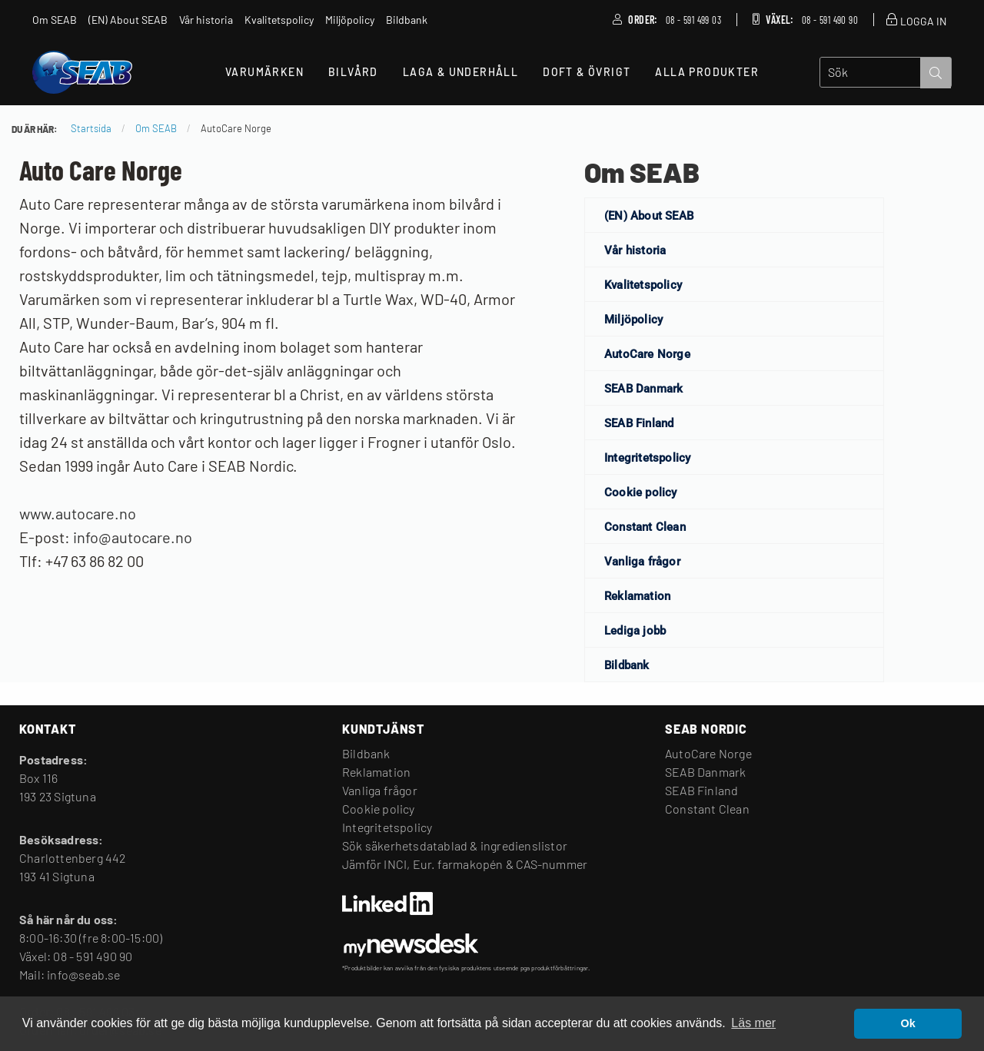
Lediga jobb (635, 631)
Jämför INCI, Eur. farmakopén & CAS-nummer (464, 864)
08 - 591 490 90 (830, 20)
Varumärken (264, 71)
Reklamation (637, 596)
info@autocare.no (132, 537)
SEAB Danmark (643, 389)
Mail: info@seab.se (70, 974)
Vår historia (635, 250)
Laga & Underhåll (460, 71)
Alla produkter (707, 71)
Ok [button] (908, 1023)
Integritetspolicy (647, 458)
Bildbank (627, 665)
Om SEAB (642, 171)
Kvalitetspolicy (643, 285)
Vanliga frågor (642, 562)
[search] (870, 72)
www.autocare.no (77, 513)
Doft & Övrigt (586, 71)
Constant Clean (645, 527)
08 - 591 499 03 (693, 20)
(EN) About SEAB (648, 216)
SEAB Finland (638, 423)
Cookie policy (640, 492)
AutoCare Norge (647, 354)
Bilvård (353, 71)
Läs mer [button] (753, 1022)
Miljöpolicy (633, 320)
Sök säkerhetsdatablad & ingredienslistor (454, 845)
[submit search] (935, 73)
